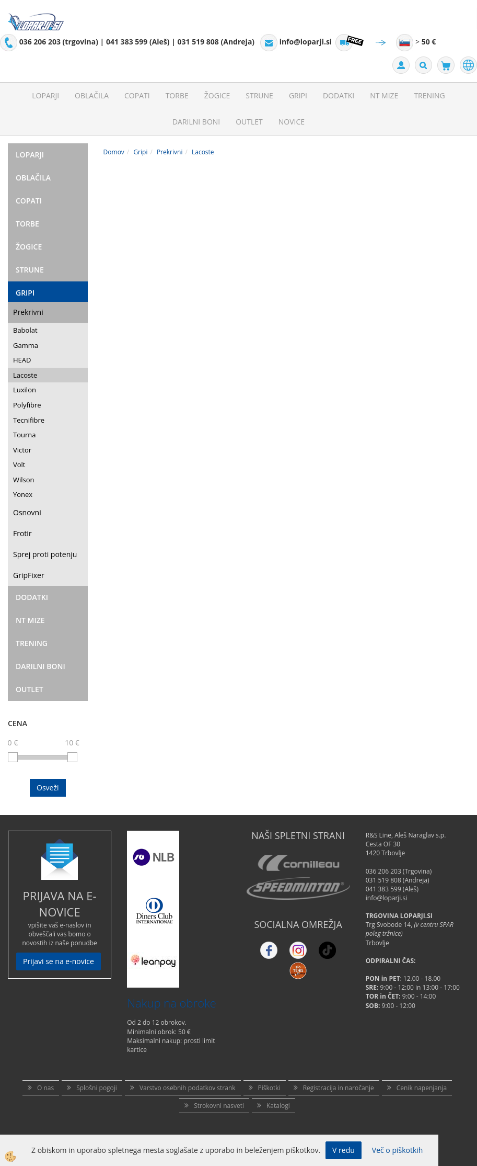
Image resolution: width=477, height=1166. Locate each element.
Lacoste (25, 375)
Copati (137, 95)
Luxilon (24, 389)
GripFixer (28, 575)
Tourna (24, 434)
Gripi (298, 95)
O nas (45, 1087)
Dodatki (338, 95)
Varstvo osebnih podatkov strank (187, 1087)
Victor (22, 450)
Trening (429, 95)
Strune (259, 95)
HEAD (22, 360)
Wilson (23, 479)
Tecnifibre (28, 420)
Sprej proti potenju (45, 554)
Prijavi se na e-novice (58, 961)
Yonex (22, 494)
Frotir (22, 533)
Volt (19, 464)
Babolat (25, 330)
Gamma (25, 345)
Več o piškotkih (397, 1150)
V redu (343, 1150)
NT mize (384, 95)
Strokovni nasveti (219, 1105)
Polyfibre (27, 405)
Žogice (217, 95)
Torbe (177, 95)
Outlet (249, 122)
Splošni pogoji (96, 1087)
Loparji (45, 95)
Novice (291, 122)
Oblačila (92, 95)
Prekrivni (28, 312)
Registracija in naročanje (338, 1087)
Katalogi (278, 1105)
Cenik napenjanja (422, 1087)
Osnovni (27, 512)
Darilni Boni (196, 122)
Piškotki (269, 1087)
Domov (113, 152)
